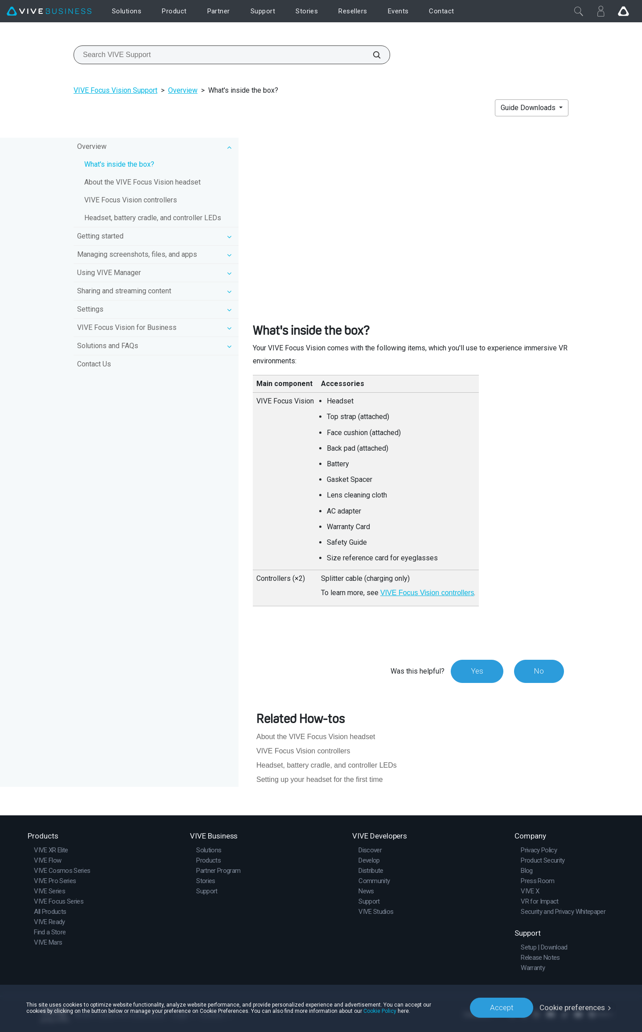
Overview (183, 90)
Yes (476, 670)
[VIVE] (49, 11)
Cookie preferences (572, 1007)
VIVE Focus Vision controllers (130, 200)
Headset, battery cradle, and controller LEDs (152, 218)
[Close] (579, 11)
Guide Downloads (529, 107)
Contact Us (94, 364)
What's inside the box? (119, 164)
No (539, 670)
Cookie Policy (379, 1010)
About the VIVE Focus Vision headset (142, 182)
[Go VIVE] (623, 11)
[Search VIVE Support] (372, 55)
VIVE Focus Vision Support (115, 90)
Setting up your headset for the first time (319, 779)
